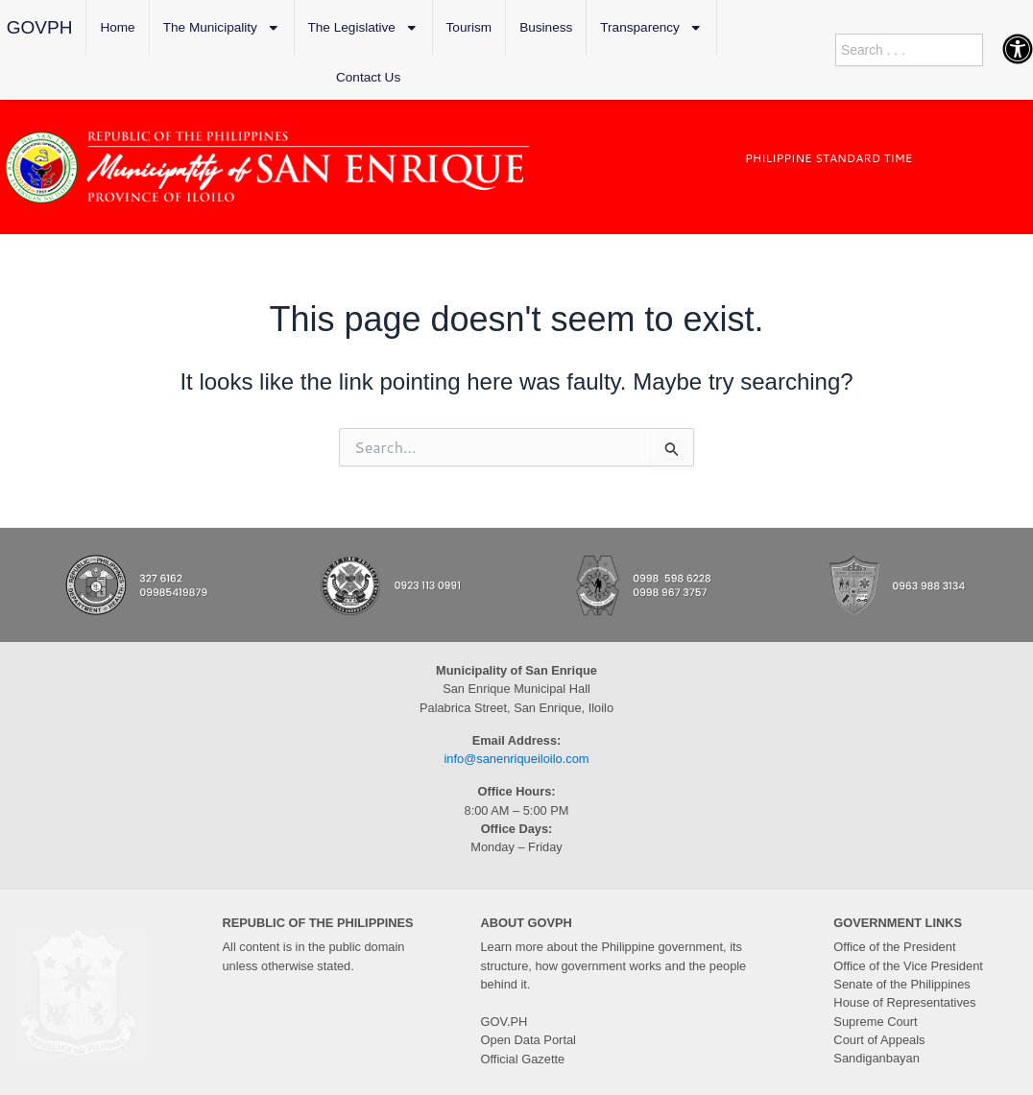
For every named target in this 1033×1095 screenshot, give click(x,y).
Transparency (651, 28)
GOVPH (40, 27)
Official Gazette (523, 1058)
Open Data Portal (528, 1040)
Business (545, 27)
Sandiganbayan (876, 1057)
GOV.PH (504, 1021)
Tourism (469, 27)
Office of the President (893, 947)
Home (117, 27)
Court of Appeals (879, 1039)
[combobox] (909, 50)
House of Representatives (903, 1002)
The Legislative (363, 28)
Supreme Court (875, 1020)
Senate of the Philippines (901, 984)
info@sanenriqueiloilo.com (516, 758)
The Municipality (221, 28)
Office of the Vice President (907, 965)
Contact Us (368, 77)
